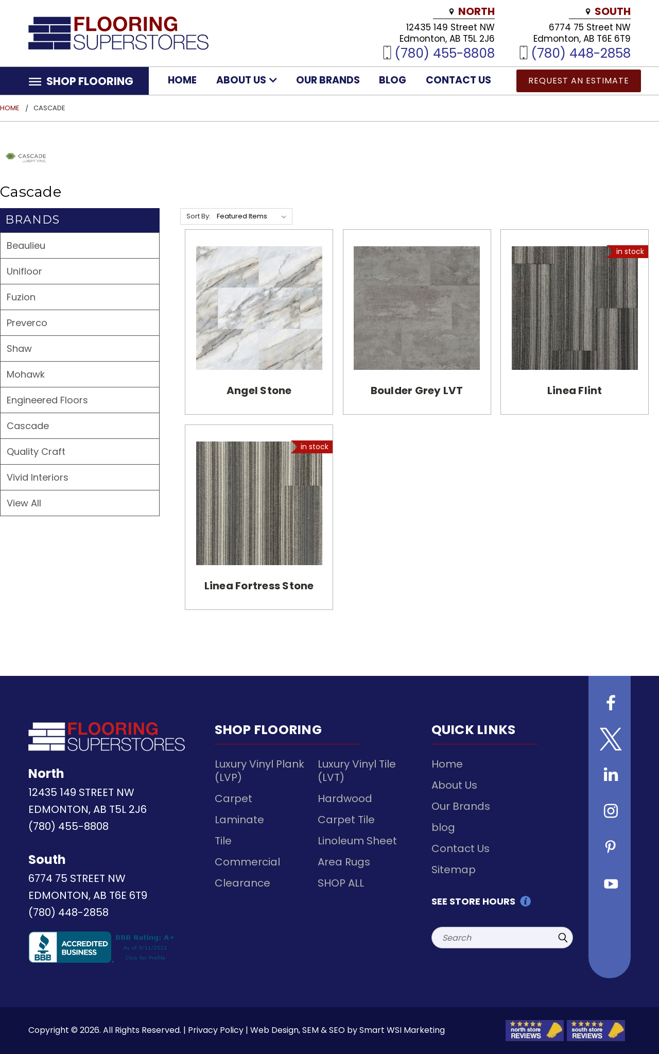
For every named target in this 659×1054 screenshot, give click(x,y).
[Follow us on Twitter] (609, 740)
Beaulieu (26, 245)
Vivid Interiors (37, 477)
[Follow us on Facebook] (609, 704)
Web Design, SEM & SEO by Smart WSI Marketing (347, 1030)
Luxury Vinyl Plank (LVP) (259, 771)
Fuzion (21, 297)
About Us (246, 80)
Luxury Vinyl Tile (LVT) (357, 771)
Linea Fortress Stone (259, 586)
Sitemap (453, 869)
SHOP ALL (341, 883)
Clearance (242, 883)
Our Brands (328, 80)
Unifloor (24, 271)
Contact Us (458, 80)
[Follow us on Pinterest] (609, 848)
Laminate (239, 819)
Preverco (27, 322)
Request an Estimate (578, 81)
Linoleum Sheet (357, 841)
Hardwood (345, 798)
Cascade (28, 425)
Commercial (247, 862)
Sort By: (198, 216)
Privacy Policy (216, 1030)
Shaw (19, 348)
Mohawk (26, 374)
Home (182, 80)
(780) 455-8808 (444, 52)
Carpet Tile (346, 819)
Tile (223, 841)
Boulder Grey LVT (417, 390)
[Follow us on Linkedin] (609, 776)
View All (24, 503)
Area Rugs (344, 862)
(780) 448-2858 (581, 52)
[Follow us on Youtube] (609, 884)
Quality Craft (36, 451)
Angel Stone (259, 390)
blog (392, 80)
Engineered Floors (47, 400)
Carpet (233, 798)
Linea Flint (574, 390)
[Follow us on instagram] (609, 812)
